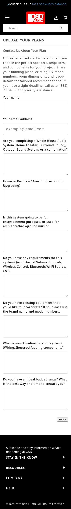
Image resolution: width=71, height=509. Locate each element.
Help (35, 488)
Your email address (17, 119)
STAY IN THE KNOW (35, 457)
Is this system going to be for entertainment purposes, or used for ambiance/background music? (31, 221)
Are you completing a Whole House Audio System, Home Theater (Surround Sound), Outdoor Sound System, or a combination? (35, 145)
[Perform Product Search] (61, 28)
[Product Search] (29, 28)
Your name (11, 98)
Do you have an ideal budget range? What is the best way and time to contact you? (35, 381)
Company (35, 478)
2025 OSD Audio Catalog (49, 4)
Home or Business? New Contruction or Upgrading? (33, 183)
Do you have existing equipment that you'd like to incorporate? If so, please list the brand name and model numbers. (35, 307)
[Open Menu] (7, 17)
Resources (35, 468)
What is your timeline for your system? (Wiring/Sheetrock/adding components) (33, 345)
